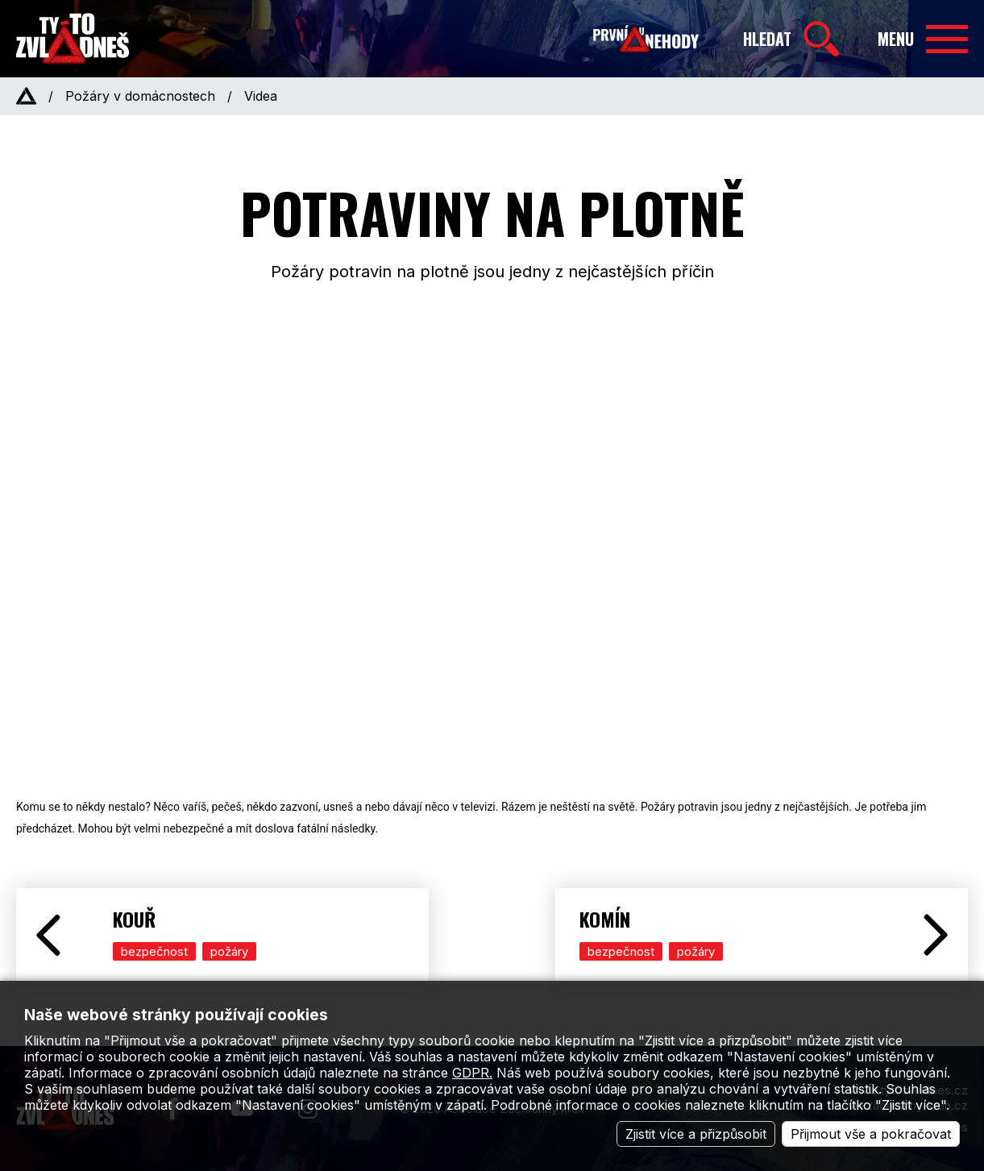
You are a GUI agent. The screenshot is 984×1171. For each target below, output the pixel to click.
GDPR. (472, 1073)
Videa (260, 96)
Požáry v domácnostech (140, 96)
